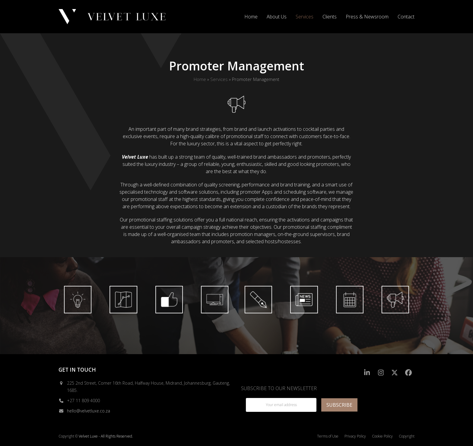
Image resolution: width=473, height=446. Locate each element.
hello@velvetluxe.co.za (88, 411)
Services (219, 79)
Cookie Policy (382, 436)
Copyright (406, 436)
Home (200, 79)
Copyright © (68, 436)
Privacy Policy (355, 436)
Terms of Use (327, 436)
